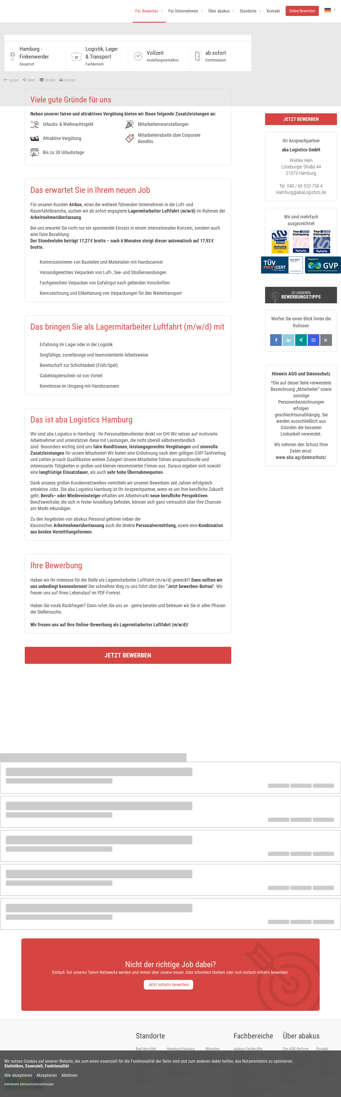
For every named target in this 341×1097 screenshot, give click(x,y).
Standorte (150, 1023)
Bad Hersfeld (146, 1036)
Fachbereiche (253, 1023)
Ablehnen (69, 1075)
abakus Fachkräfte (248, 1036)
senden (47, 80)
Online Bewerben (302, 11)
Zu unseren (301, 295)
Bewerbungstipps (296, 1044)
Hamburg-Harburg (180, 1036)
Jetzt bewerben (127, 643)
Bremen (142, 1044)
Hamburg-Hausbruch (183, 1044)
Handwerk (241, 1044)
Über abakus (301, 1023)
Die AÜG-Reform (295, 1036)
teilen (29, 80)
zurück (11, 80)
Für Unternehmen (183, 11)
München (212, 1036)
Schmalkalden (216, 1044)
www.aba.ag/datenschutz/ (301, 457)
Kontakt (322, 1036)
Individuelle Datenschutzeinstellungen (29, 1084)
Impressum (325, 1044)
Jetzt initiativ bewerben (168, 972)
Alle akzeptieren (18, 1075)
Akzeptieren (46, 1075)
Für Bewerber (146, 11)
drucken (67, 80)
